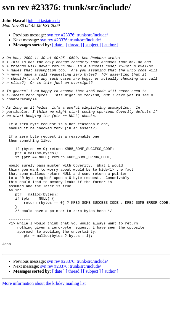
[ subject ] (92, 44)
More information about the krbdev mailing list (44, 322)
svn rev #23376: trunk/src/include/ (77, 35)
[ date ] (58, 44)
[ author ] (110, 44)
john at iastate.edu (44, 20)
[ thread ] (74, 44)
